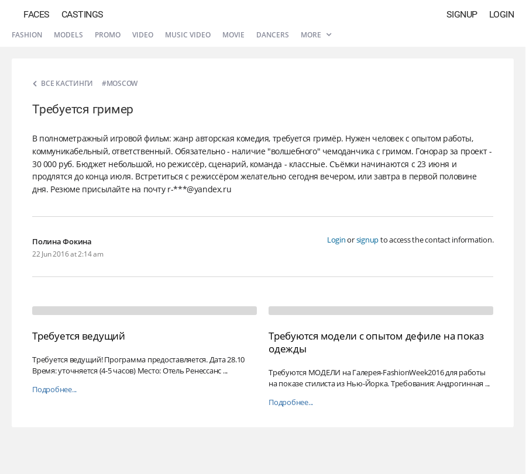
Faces (36, 14)
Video (142, 35)
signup (367, 239)
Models (68, 35)
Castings (82, 14)
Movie (233, 35)
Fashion (27, 35)
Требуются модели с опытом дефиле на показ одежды (376, 342)
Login (501, 14)
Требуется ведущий (78, 335)
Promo (108, 35)
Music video (188, 35)
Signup (461, 14)
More (316, 35)
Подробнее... (54, 389)
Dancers (272, 35)
